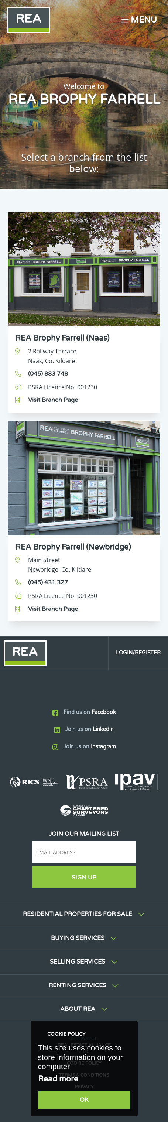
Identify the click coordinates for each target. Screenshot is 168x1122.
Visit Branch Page (53, 400)
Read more (58, 1079)
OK (84, 1100)
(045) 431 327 (48, 582)
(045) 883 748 (48, 373)
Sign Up (84, 877)
